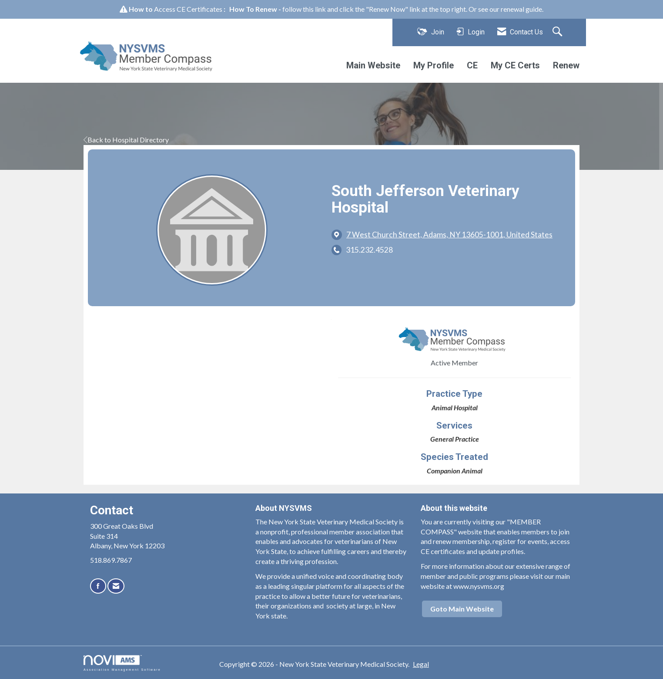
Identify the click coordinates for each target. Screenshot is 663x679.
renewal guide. (522, 9)
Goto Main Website (462, 609)
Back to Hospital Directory (126, 139)
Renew (566, 65)
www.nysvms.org (478, 586)
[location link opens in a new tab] (449, 234)
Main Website (373, 65)
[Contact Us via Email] (115, 586)
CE (472, 65)
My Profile (433, 65)
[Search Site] (558, 32)
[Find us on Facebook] (98, 586)
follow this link (304, 9)
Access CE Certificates (188, 9)
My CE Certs (515, 65)
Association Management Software (122, 663)
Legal (421, 664)
